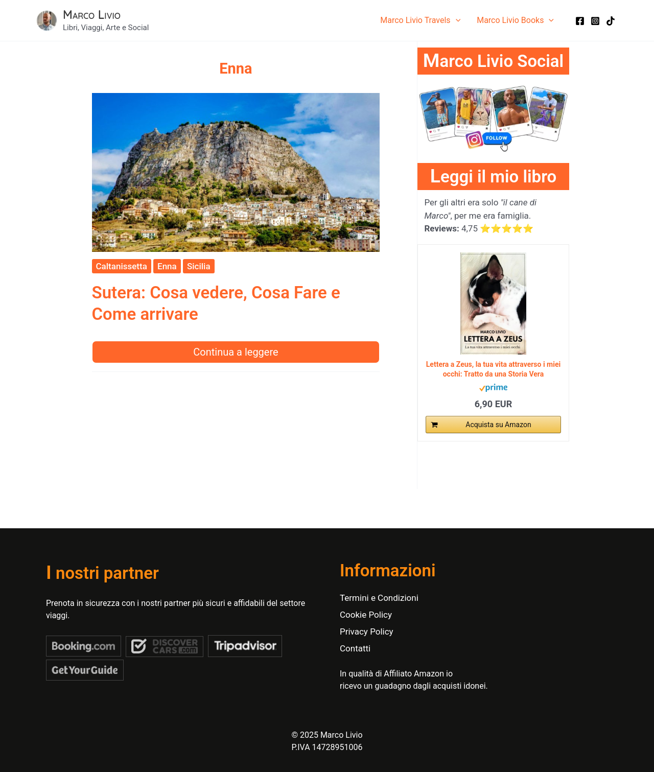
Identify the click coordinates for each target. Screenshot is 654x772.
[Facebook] (580, 21)
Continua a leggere (235, 352)
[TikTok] (610, 21)
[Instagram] (595, 21)
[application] (456, 20)
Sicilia (199, 266)
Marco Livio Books (515, 20)
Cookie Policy (366, 615)
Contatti (355, 648)
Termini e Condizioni (379, 598)
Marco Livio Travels (420, 20)
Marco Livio (92, 14)
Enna (167, 266)
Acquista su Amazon (498, 424)
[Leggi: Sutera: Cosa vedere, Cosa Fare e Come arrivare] (236, 172)
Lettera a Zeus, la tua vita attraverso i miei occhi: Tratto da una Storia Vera (493, 369)
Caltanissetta (121, 266)
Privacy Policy (366, 631)
